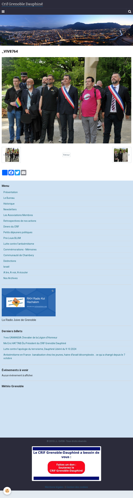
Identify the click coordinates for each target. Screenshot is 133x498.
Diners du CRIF (11, 226)
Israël (6, 266)
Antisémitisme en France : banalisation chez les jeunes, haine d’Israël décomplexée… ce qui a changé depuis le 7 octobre (64, 356)
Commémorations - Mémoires (20, 249)
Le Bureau (9, 198)
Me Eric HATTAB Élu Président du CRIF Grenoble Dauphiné (34, 343)
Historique (9, 203)
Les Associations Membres (18, 215)
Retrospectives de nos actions (19, 220)
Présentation (10, 192)
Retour (66, 155)
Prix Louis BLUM (12, 238)
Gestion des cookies (77, 487)
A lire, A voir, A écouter (15, 272)
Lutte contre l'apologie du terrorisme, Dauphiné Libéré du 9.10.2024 (39, 349)
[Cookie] (7, 491)
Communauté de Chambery (18, 255)
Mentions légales (54, 487)
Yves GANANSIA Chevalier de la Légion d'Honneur (30, 337)
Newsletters (10, 209)
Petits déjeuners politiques (17, 232)
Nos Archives (10, 278)
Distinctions (9, 261)
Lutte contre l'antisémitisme (18, 243)
